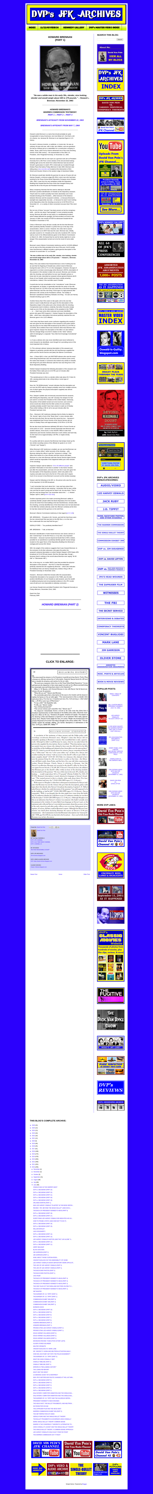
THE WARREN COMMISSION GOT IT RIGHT (47, 1435)
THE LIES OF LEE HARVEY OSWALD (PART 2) (47, 1265)
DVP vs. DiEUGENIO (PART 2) (42, 1388)
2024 (33, 1130)
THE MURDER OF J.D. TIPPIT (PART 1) (45, 1296)
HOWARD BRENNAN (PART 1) (42, 1325)
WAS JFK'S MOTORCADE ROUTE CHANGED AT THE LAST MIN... (53, 1377)
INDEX (32, 27)
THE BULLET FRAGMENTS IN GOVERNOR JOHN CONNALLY (52, 1419)
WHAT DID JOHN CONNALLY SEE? (44, 1359)
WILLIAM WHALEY (39, 1229)
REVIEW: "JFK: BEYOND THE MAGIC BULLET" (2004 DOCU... (52, 1208)
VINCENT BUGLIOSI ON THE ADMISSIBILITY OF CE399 (50, 1260)
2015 (33, 1154)
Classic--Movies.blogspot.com (39, 867)
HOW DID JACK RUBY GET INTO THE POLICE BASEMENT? (51, 1354)
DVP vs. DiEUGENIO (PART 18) (42, 1213)
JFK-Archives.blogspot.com (38, 855)
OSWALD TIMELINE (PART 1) (42, 1364)
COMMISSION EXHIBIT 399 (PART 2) (44, 1302)
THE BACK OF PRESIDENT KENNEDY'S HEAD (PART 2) (50, 1283)
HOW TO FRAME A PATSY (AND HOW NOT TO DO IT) (49, 1221)
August (36, 1179)
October (36, 1174)
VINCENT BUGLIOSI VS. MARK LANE (44, 1349)
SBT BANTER (37, 1291)
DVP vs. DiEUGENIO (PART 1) (42, 1390)
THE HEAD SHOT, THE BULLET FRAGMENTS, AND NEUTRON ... (53, 1403)
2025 (33, 1128)
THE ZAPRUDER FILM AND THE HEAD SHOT (47, 1409)
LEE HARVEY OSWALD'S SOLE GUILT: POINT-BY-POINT (50, 1432)
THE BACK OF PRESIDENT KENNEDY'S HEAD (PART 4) (50, 1278)
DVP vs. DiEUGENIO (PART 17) (42, 1216)
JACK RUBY (37, 1276)
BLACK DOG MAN (38, 1249)
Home (60, 874)
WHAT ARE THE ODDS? (40, 1372)
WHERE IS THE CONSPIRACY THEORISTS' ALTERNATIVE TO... (53, 1424)
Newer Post (33, 874)
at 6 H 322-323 (49, 494)
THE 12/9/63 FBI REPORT (41, 1369)
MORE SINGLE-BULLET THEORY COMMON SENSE (49, 1422)
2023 (33, 1133)
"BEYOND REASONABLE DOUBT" (40, 849)
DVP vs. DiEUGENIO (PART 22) (42, 1192)
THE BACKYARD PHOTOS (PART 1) (44, 1273)
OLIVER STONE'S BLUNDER (42, 1343)
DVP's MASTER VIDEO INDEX (104, 27)
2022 (33, 1135)
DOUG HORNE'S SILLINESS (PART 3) (44, 1333)
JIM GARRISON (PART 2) (41, 1252)
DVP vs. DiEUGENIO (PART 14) (42, 1234)
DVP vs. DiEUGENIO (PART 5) (42, 1380)
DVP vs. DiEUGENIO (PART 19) (42, 1200)
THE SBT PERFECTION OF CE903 (43, 1414)
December (37, 1169)
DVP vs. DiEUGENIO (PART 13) (42, 1236)
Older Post (86, 874)
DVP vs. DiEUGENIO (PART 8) (42, 1315)
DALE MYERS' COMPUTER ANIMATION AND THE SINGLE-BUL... (53, 1393)
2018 (33, 1146)
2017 (33, 1149)
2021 (33, 1138)
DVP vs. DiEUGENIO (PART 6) (42, 1320)
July (35, 1182)
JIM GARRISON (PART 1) (41, 1255)
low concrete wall (44, 169)
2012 (33, 1162)
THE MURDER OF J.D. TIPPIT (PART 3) (45, 1356)
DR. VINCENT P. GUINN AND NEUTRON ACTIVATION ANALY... (52, 1351)
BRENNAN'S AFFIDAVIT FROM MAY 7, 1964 (60, 125)
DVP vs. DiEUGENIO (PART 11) (42, 1244)
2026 (33, 1125)
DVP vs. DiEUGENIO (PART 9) (42, 1312)
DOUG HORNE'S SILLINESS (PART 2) (44, 1336)
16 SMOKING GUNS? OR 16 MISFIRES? (45, 1375)
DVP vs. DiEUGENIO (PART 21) (42, 1195)
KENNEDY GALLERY (73, 27)
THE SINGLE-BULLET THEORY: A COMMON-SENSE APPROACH (53, 1429)
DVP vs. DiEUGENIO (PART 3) (42, 1385)
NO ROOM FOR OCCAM (40, 1406)
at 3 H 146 (70, 513)
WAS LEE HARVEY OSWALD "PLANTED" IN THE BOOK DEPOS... (53, 1205)
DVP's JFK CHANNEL (37, 840)
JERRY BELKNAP (38, 1247)
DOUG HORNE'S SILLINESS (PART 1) (44, 1338)
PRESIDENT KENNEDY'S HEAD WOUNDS (46, 1401)
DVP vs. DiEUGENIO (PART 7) (42, 1317)
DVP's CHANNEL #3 (36, 844)
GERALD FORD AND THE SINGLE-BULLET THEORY (49, 1416)
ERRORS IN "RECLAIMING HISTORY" (44, 1367)
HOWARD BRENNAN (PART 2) (60, 604)
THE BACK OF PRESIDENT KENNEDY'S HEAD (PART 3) (50, 1281)
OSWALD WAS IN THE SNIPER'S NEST (45, 1187)
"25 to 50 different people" (61, 466)
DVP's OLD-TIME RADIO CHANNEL (40, 842)
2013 (33, 1159)
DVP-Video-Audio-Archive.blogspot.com (41, 861)
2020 (33, 1141)
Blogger (84, 1484)
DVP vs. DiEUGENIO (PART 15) (42, 1226)
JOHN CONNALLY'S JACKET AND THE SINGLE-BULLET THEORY (53, 1427)
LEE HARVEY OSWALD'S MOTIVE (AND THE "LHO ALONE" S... (52, 1239)
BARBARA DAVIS (38, 1307)
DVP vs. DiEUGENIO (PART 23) (42, 1190)
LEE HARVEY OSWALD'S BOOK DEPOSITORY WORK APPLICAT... (53, 1263)
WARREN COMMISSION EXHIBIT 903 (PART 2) (47, 1411)
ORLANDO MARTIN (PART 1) (42, 1203)
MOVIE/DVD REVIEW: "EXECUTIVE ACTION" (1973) (49, 1341)
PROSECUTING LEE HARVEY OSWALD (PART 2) (48, 1328)
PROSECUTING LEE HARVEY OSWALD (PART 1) (48, 1330)
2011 (33, 1164)
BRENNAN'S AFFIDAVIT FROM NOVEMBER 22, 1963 (60, 120)
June (35, 1185)
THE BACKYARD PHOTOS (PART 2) (44, 1270)
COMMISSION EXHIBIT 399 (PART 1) (44, 1304)
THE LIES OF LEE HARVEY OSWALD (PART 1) (47, 1268)
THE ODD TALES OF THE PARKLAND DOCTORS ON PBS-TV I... (53, 1286)
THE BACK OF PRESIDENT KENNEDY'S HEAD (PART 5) (50, 1210)
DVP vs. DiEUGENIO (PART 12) (42, 1242)
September (37, 1177)
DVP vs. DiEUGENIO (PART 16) (42, 1223)
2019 (33, 1143)
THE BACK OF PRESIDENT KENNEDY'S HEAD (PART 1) (50, 1289)
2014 (33, 1156)
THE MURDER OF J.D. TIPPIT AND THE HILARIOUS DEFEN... (52, 1398)
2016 (33, 1151)
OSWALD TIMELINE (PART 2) (42, 1362)
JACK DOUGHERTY (39, 1231)
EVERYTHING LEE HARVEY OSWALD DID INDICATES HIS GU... (53, 1218)
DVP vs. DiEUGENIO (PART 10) (42, 1309)
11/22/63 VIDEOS (49, 27)
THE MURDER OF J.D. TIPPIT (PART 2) (45, 1294)
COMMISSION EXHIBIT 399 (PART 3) (44, 1299)
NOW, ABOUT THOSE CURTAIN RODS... (45, 1257)
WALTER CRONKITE (39, 1346)
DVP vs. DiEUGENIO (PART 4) (42, 1382)
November (37, 1172)
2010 (33, 1167)
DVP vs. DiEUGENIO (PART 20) (42, 1197)
